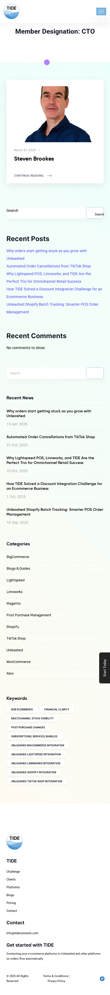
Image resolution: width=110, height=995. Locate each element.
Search (12, 210)
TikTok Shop (16, 638)
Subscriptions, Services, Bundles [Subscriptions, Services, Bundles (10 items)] (34, 736)
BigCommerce (17, 557)
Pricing (11, 903)
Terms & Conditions (55, 976)
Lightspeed (15, 580)
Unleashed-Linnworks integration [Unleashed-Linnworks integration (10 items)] (35, 763)
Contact (11, 910)
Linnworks (14, 592)
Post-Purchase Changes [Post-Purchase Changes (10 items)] (28, 727)
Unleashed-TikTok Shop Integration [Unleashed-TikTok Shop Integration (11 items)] (36, 781)
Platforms (13, 887)
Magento (13, 603)
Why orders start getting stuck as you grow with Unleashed (46, 255)
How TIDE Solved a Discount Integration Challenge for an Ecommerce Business (54, 293)
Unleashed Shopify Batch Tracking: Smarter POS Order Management (52, 308)
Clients (11, 879)
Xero (10, 673)
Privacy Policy (56, 981)
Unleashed (14, 650)
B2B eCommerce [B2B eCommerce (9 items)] (22, 709)
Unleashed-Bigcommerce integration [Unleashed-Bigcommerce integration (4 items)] (37, 745)
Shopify (12, 627)
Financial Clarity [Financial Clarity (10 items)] (56, 709)
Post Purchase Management (28, 615)
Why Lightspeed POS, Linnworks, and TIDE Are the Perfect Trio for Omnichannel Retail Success (48, 277)
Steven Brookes (34, 158)
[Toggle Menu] (101, 11)
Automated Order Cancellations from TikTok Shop (48, 266)
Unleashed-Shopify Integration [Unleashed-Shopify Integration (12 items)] (33, 772)
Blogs (10, 895)
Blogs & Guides (18, 568)
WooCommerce (18, 662)
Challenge (13, 871)
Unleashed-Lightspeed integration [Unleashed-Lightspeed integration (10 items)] (36, 754)
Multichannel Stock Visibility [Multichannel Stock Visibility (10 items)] (32, 718)
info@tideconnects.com (22, 933)
